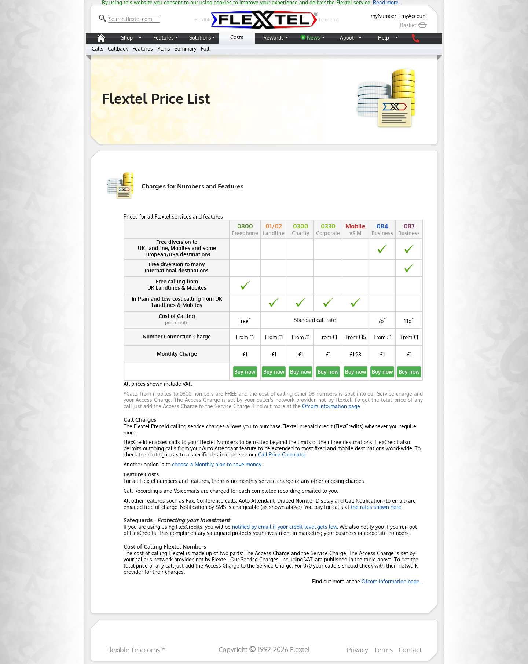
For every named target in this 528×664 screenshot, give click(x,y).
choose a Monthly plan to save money (216, 464)
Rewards (273, 37)
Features (163, 37)
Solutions (200, 37)
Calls (97, 48)
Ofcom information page (331, 406)
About (347, 37)
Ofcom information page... (392, 581)
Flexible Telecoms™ (136, 649)
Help (383, 37)
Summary (186, 48)
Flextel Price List (156, 98)
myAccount (414, 16)
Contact (410, 649)
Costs (236, 37)
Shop (127, 37)
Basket (413, 25)
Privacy (357, 649)
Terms (383, 649)
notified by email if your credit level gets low (284, 527)
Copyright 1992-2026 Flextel (264, 649)
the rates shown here (376, 507)
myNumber (383, 16)
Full (205, 48)
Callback (118, 48)
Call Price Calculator (282, 454)
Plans (163, 48)
